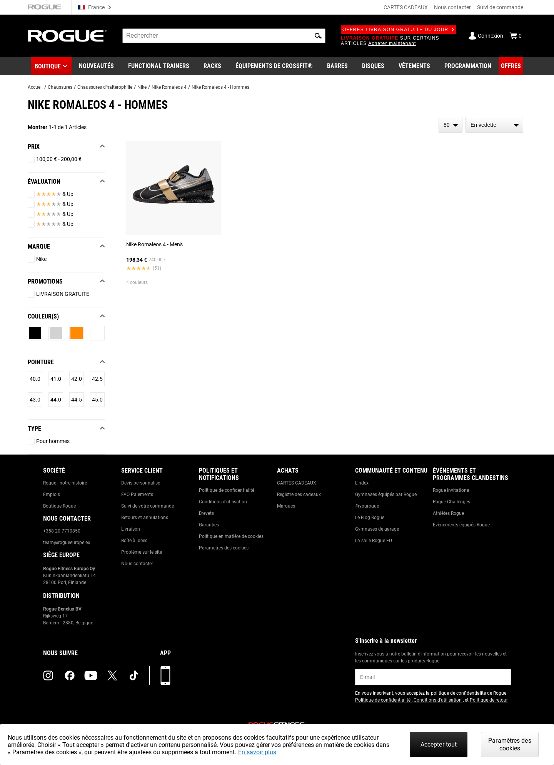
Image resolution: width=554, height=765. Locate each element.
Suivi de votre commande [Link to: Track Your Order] (147, 506)
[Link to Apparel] (414, 66)
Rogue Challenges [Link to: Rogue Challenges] (451, 501)
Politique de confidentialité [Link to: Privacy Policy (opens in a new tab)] (383, 700)
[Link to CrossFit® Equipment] (274, 66)
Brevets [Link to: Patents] (206, 513)
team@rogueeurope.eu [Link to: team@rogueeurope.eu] (66, 542)
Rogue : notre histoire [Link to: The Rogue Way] (65, 483)
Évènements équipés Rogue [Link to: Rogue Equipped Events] (461, 525)
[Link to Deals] (511, 66)
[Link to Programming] (468, 66)
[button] (318, 35)
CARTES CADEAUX (406, 7)
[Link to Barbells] (337, 66)
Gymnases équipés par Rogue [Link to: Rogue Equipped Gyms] (386, 494)
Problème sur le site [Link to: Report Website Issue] (141, 552)
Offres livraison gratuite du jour (398, 29)
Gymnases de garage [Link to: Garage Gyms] (377, 529)
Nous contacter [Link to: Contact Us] (137, 563)
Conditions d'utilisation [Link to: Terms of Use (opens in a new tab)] (438, 700)
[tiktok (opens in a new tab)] (134, 675)
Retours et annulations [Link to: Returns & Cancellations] (144, 517)
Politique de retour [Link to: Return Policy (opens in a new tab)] (489, 700)
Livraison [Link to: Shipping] (130, 529)
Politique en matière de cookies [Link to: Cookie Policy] (231, 536)
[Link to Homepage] (67, 36)
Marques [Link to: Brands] (286, 506)
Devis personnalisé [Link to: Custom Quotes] (140, 483)
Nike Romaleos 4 (169, 87)
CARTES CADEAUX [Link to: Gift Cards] (296, 483)
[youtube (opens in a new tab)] (90, 675)
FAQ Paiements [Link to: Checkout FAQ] (137, 494)
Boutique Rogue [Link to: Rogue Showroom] (59, 506)
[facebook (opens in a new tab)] (69, 675)
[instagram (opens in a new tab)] (48, 675)
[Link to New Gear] (96, 66)
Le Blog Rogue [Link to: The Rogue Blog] (369, 517)
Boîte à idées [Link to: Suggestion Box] (134, 540)
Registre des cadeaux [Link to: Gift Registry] (299, 494)
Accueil (35, 87)
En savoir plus (257, 752)
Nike (142, 87)
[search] (223, 35)
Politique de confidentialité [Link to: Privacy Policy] (226, 490)
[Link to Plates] (373, 66)
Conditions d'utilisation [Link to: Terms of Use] (223, 501)
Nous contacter (452, 7)
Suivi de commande (500, 7)
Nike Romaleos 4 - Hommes (220, 87)
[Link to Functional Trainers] (159, 66)
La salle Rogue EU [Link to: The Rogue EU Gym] (373, 540)
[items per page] (450, 125)
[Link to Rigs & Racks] (212, 66)
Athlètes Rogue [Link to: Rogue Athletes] (448, 513)
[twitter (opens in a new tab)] (112, 675)
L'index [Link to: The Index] (362, 483)
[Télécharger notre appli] (165, 675)
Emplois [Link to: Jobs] (51, 494)
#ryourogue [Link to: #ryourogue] (367, 506)
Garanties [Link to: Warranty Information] (209, 525)
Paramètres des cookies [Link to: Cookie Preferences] (224, 548)
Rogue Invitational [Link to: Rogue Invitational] (452, 490)
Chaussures (60, 87)
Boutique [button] (48, 66)
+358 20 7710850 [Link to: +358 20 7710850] (61, 531)
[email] (433, 677)
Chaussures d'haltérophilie (104, 87)
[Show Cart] (515, 36)
